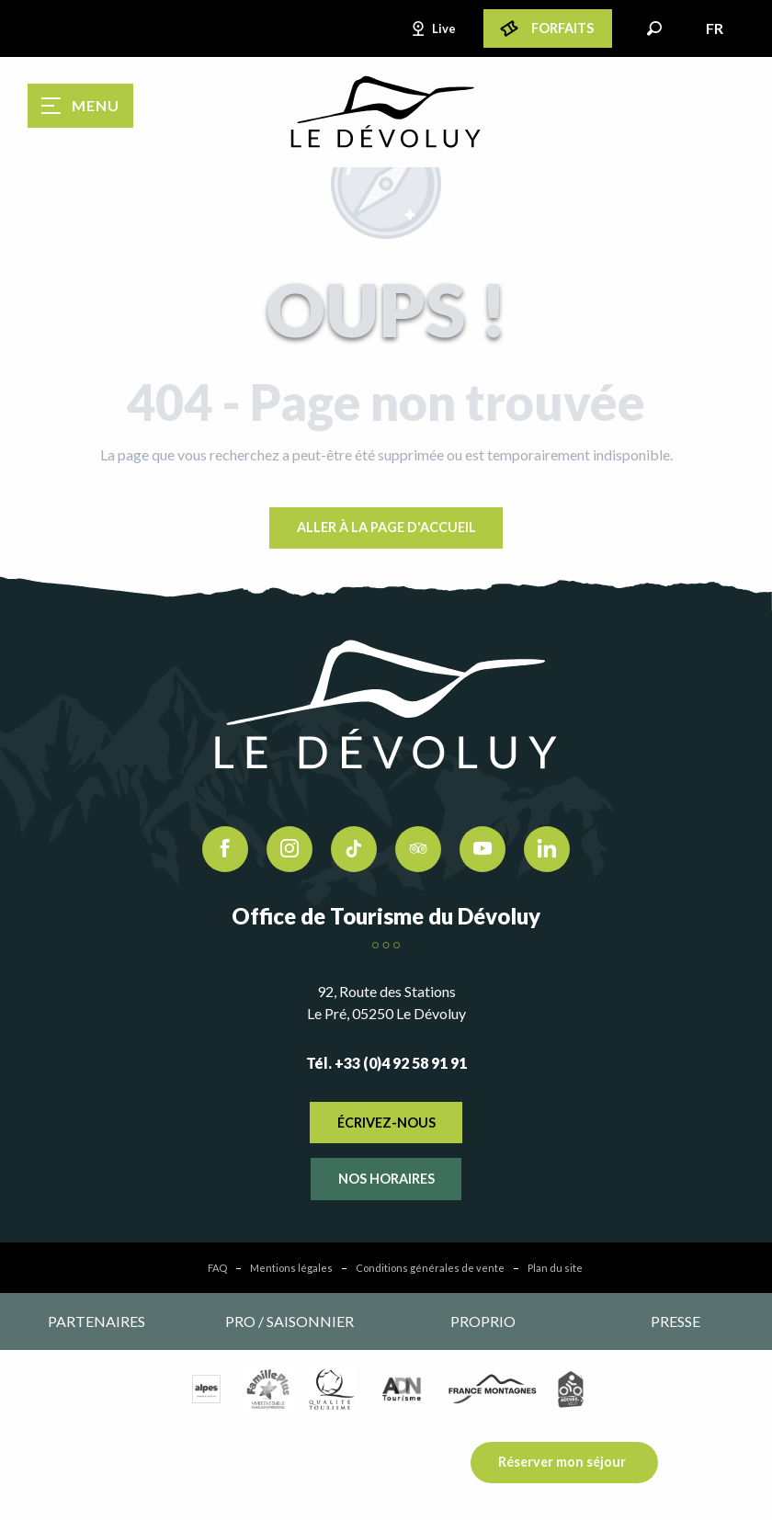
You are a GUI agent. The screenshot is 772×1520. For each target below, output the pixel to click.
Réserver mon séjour (562, 1461)
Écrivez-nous (386, 1122)
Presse (675, 1321)
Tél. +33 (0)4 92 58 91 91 (386, 1063)
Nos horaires (386, 1178)
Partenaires (96, 1321)
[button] (654, 28)
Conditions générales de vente (430, 1268)
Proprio (483, 1321)
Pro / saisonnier (289, 1321)
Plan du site (555, 1268)
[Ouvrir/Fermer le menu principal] (80, 106)
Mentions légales (291, 1268)
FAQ (217, 1268)
